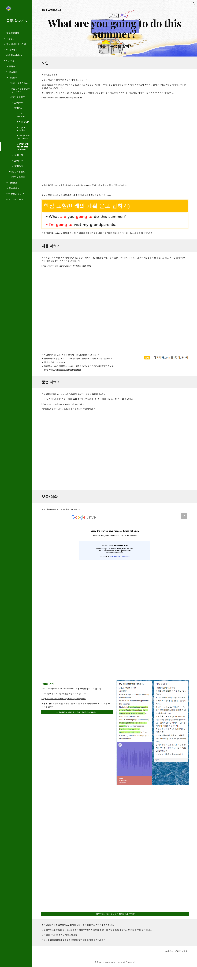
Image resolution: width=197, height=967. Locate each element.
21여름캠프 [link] (14, 188)
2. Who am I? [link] (23, 122)
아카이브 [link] (10, 60)
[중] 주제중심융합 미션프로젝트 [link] (20, 90)
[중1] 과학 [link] (18, 166)
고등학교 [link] (13, 71)
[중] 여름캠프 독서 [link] (19, 83)
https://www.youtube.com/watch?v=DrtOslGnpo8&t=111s (66, 265)
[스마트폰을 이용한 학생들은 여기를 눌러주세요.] (77, 712)
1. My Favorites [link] (21, 115)
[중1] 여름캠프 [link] (18, 97)
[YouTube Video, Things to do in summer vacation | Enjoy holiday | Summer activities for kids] (114, 310)
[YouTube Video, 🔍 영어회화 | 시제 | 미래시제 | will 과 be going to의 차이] (114, 141)
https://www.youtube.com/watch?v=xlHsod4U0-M (63, 404)
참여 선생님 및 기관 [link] (15, 193)
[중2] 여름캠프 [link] (18, 171)
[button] (194, 4)
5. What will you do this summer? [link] (23, 146)
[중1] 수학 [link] (18, 155)
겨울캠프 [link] (10, 38)
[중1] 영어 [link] (18, 108)
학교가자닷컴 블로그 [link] (15, 199)
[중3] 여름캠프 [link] (18, 177)
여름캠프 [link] (13, 77)
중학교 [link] (12, 66)
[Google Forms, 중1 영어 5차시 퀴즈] (114, 593)
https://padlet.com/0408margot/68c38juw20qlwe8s (64, 698)
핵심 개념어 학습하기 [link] (16, 44)
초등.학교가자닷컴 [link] (14, 55)
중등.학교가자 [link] (12, 33)
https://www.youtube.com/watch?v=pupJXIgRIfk (62, 97)
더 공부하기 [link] (11, 49)
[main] (114, 28)
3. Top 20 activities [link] (21, 129)
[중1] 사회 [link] (18, 160)
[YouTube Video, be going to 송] (114, 452)
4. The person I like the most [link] (23, 137)
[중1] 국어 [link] (18, 102)
